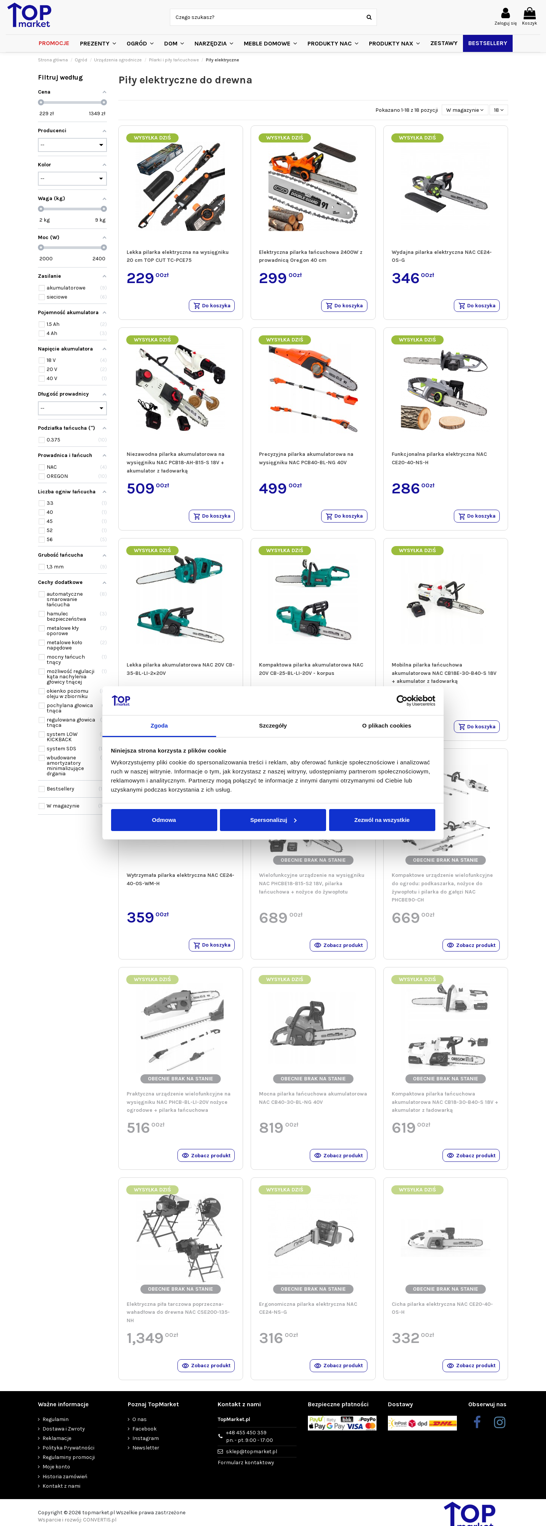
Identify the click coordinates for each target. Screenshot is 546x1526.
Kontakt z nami (61, 1494)
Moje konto (56, 1475)
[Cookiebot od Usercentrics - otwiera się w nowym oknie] (402, 700)
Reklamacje (56, 1446)
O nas (139, 1427)
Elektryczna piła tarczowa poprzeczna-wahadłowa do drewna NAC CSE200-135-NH (178, 1318)
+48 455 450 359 (249, 1445)
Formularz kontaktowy (246, 1470)
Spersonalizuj (273, 820)
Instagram (145, 1446)
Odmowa (164, 820)
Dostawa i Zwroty (63, 1437)
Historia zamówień (64, 1484)
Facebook (144, 1437)
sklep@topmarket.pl (251, 1459)
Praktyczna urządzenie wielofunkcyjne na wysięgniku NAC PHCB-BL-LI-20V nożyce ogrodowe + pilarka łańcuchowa (179, 1107)
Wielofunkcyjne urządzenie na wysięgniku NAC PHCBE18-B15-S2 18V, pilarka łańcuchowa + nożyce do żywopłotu (311, 887)
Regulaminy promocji (68, 1465)
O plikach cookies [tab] (386, 725)
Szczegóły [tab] (273, 725)
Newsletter (145, 1455)
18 (499, 110)
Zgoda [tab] (159, 725)
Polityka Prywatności (68, 1455)
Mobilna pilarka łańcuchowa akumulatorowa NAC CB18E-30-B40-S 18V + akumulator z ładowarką (444, 675)
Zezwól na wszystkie (382, 820)
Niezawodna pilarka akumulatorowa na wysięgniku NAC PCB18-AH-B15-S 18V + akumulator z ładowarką (175, 463)
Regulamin (55, 1427)
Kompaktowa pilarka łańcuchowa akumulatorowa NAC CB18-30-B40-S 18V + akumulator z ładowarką (445, 1107)
